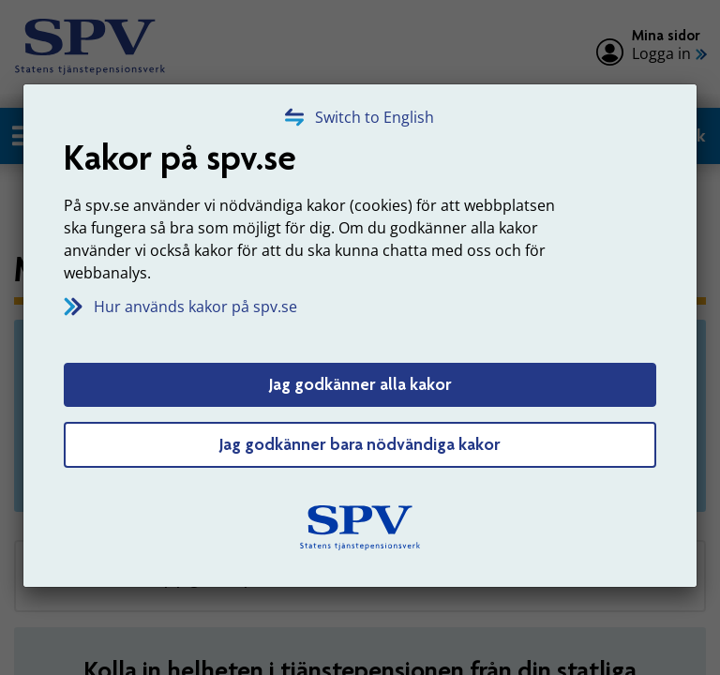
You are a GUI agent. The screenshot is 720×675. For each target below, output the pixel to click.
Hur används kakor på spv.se (195, 306)
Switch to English (374, 117)
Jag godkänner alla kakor (360, 384)
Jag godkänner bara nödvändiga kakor (360, 444)
